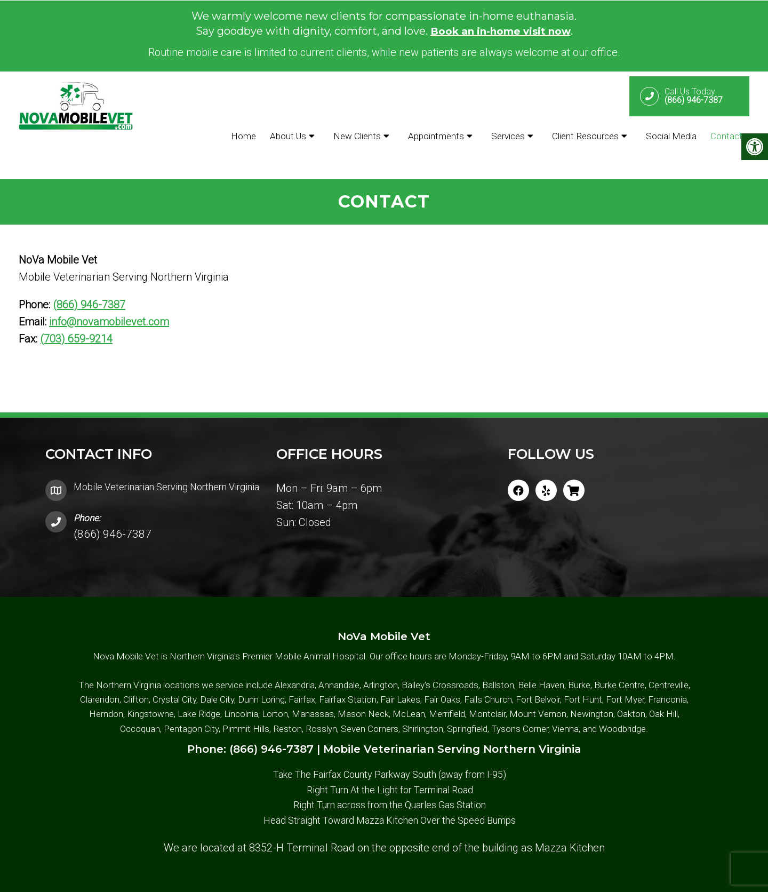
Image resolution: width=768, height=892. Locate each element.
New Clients (357, 135)
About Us (288, 135)
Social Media (671, 135)
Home (243, 135)
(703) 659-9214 (76, 312)
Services (508, 135)
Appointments (436, 135)
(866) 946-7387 (89, 278)
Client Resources (585, 135)
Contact (726, 135)
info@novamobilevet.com (109, 295)
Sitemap (358, 879)
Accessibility (405, 879)
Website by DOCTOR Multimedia (508, 879)
